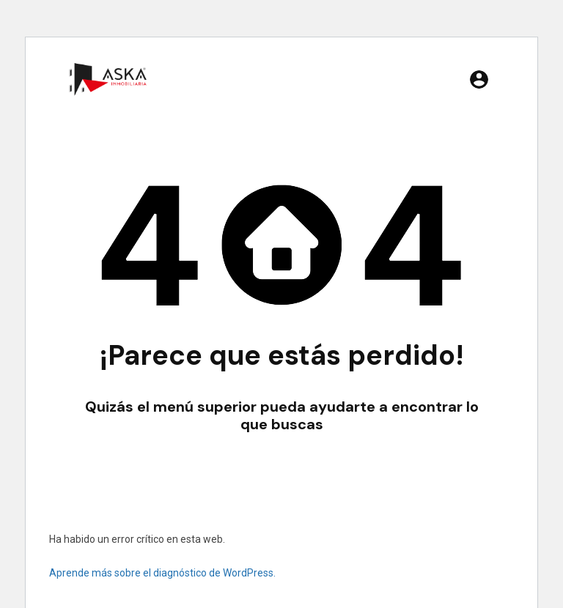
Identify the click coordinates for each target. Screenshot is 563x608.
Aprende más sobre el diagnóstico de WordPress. (162, 573)
